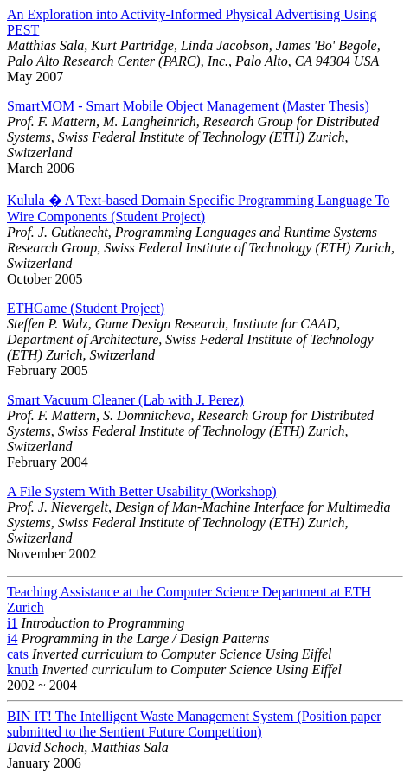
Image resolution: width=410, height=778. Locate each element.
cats (18, 654)
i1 (12, 622)
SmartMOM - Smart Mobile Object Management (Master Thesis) (188, 106)
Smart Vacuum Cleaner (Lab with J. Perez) (125, 399)
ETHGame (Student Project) (85, 308)
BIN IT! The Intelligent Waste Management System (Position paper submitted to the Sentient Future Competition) (194, 724)
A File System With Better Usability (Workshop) (142, 491)
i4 (12, 638)
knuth (22, 669)
